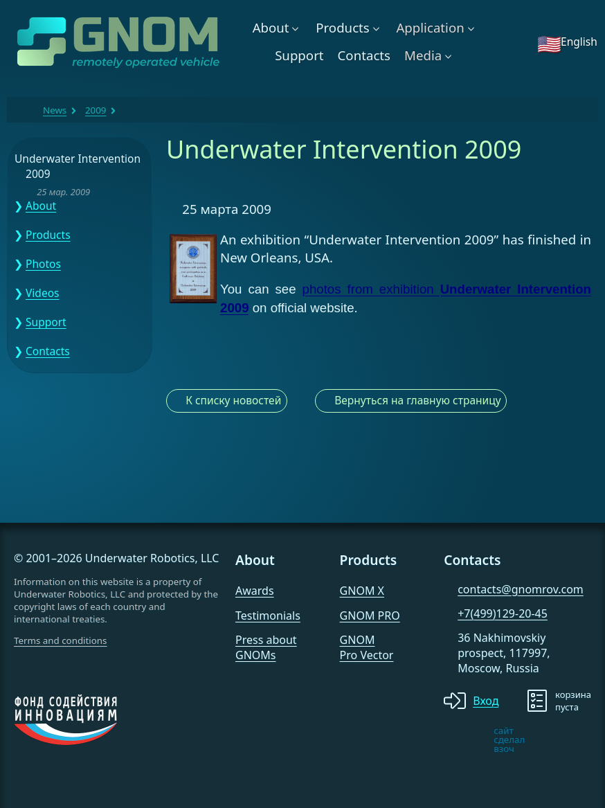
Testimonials (267, 615)
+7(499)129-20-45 (503, 613)
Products (343, 27)
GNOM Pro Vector (367, 647)
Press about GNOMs (266, 647)
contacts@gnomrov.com (521, 589)
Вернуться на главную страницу (417, 400)
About (271, 27)
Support (299, 55)
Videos (43, 292)
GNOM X (362, 590)
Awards (254, 590)
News (54, 110)
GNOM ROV (25, 110)
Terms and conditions (60, 640)
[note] (455, 739)
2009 (96, 110)
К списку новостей (233, 400)
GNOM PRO (370, 615)
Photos (43, 263)
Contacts (364, 55)
